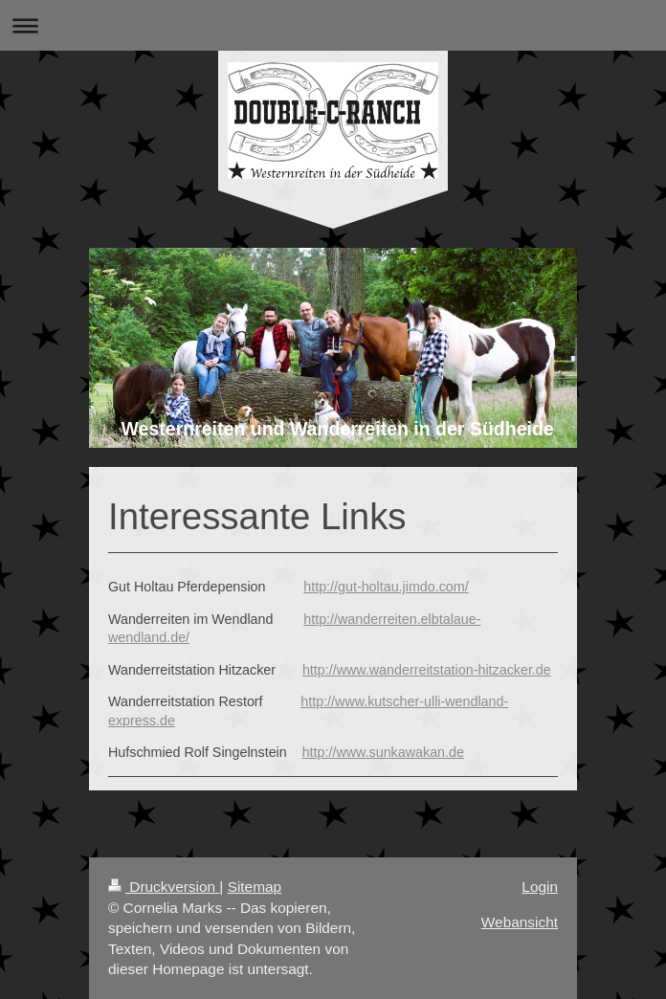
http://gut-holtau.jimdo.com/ (385, 586)
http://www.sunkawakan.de (383, 752)
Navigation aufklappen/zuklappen (333, 25)
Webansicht (519, 922)
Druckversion (163, 886)
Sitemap (254, 886)
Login (540, 886)
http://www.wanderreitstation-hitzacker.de (426, 669)
